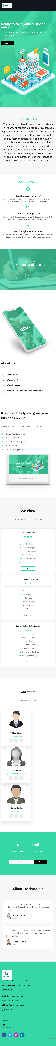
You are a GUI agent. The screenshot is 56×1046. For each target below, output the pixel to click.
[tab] (28, 375)
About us (5, 1016)
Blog (3, 1025)
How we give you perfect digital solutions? (26, 390)
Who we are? (12, 375)
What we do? (12, 380)
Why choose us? (14, 385)
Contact (5, 1020)
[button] (7, 43)
